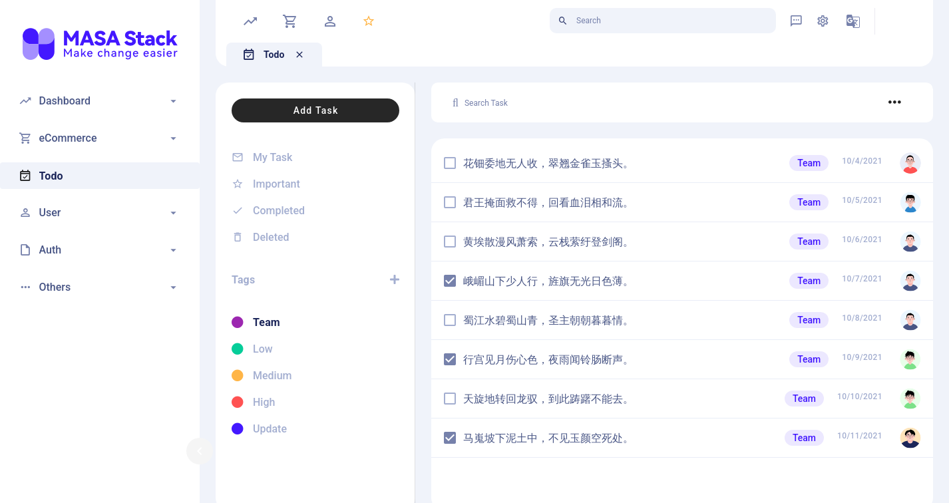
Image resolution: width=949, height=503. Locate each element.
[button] (100, 101)
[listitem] (315, 157)
